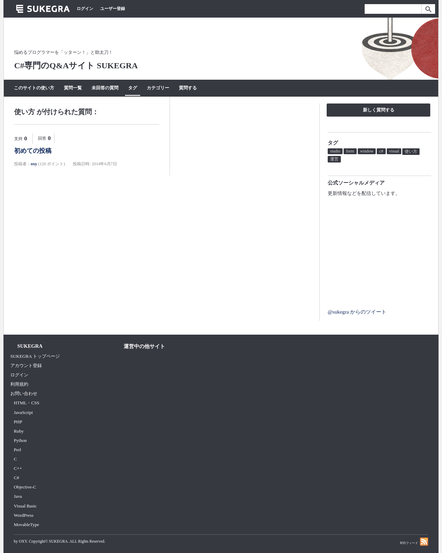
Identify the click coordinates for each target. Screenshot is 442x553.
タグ (132, 87)
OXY (23, 541)
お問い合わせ (23, 393)
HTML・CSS (26, 402)
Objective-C (25, 487)
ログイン (85, 8)
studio (335, 151)
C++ (18, 468)
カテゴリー (158, 87)
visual (394, 151)
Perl (17, 449)
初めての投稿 (32, 150)
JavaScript (23, 412)
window (367, 151)
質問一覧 (73, 87)
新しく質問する (378, 109)
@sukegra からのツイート (357, 312)
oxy (34, 163)
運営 (334, 159)
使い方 (411, 151)
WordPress (23, 515)
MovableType (26, 524)
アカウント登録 (26, 365)
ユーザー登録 (112, 8)
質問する (188, 87)
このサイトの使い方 (34, 87)
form (350, 151)
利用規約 (19, 384)
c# (381, 151)
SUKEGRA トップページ (35, 356)
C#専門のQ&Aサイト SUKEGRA (76, 65)
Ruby (19, 431)
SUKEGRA (58, 541)
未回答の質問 (105, 87)
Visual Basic (25, 505)
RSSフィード (414, 541)
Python (20, 440)
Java (18, 496)
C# (16, 477)
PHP (18, 421)
